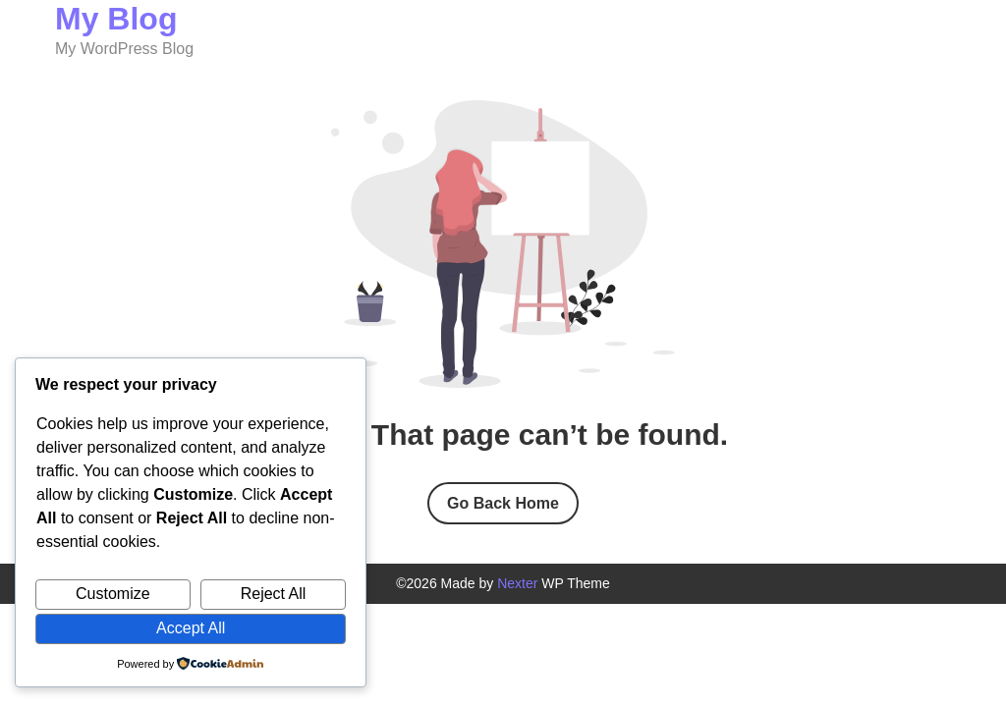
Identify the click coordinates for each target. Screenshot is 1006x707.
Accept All (190, 628)
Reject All (274, 593)
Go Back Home (503, 503)
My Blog (116, 18)
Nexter (517, 583)
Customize (113, 593)
